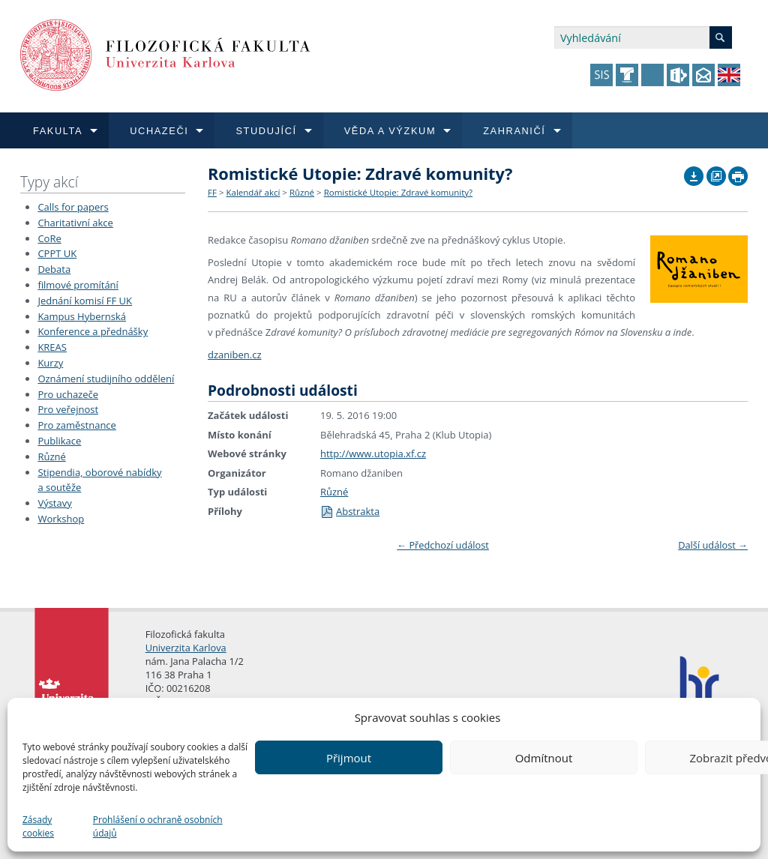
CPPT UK (57, 253)
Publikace (59, 440)
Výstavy (54, 503)
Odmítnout (544, 757)
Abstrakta (350, 511)
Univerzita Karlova (186, 647)
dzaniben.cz (235, 354)
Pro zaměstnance (77, 425)
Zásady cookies (38, 826)
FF (212, 192)
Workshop (61, 518)
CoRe (49, 238)
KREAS (52, 347)
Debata (54, 269)
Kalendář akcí (253, 192)
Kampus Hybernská (82, 316)
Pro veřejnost (68, 409)
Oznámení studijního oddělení (106, 378)
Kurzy (50, 363)
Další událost (713, 545)
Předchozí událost (443, 545)
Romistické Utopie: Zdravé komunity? (398, 192)
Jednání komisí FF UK (85, 300)
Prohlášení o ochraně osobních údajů (158, 826)
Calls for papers (73, 207)
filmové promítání (78, 285)
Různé (51, 456)
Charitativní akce (75, 222)
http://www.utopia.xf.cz (373, 453)
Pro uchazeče (68, 394)
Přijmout (348, 757)
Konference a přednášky (93, 331)
